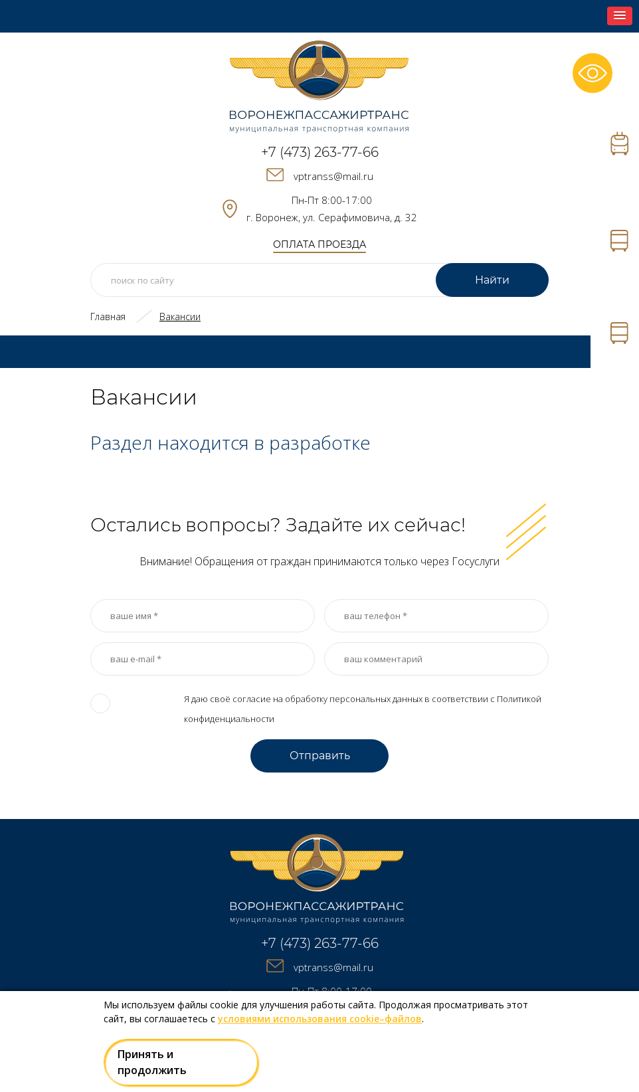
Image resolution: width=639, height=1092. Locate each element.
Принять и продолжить (152, 1062)
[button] (619, 16)
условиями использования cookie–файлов (320, 1018)
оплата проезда (319, 244)
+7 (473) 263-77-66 (320, 152)
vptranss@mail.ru (333, 176)
